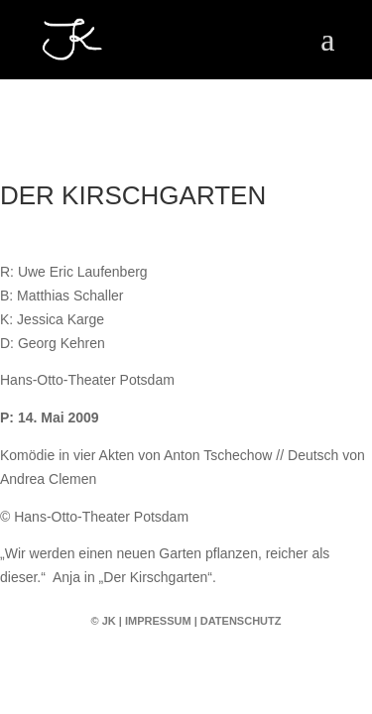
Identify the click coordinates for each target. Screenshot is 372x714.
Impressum (158, 621)
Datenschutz (241, 621)
